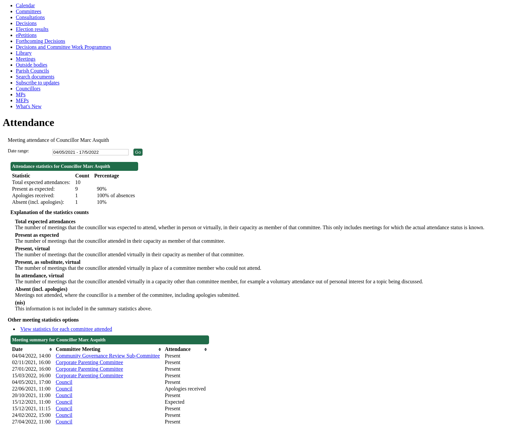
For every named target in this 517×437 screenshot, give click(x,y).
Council (64, 382)
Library (24, 53)
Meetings (26, 59)
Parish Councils (32, 71)
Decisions (26, 23)
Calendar (25, 5)
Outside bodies (31, 65)
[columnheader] (32, 349)
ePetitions (26, 35)
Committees (28, 11)
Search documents (35, 76)
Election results (32, 29)
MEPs (22, 100)
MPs (20, 94)
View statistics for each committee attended (66, 329)
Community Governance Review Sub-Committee (108, 356)
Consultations (30, 17)
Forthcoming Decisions (40, 41)
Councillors (28, 88)
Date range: (18, 150)
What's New (29, 106)
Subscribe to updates (37, 82)
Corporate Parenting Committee (89, 362)
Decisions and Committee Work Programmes (63, 47)
